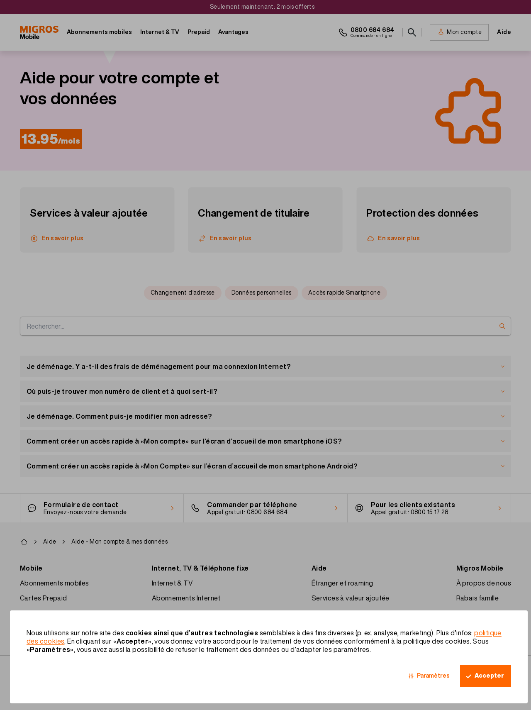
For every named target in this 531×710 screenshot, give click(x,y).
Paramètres (433, 675)
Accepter (489, 675)
